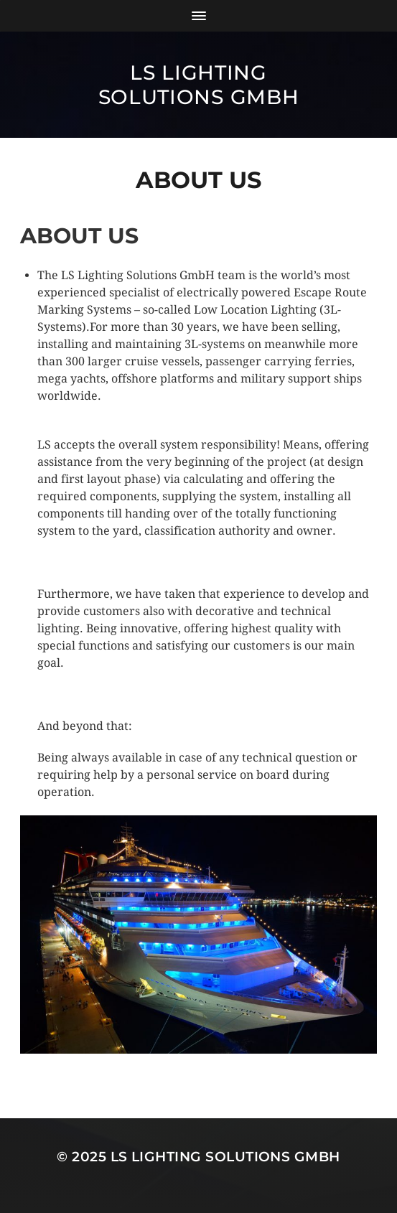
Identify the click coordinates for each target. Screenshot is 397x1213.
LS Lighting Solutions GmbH (198, 84)
